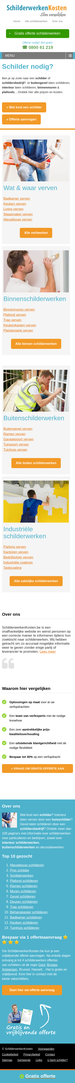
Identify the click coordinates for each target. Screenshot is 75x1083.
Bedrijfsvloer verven (18, 557)
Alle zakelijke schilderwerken (36, 581)
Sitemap (7, 1060)
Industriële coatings (18, 562)
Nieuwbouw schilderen (27, 865)
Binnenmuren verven (19, 309)
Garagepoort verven (18, 439)
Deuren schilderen (24, 902)
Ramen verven (14, 434)
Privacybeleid (31, 1054)
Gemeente (23, 1060)
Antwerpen (9, 969)
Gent (41, 965)
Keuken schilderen (24, 923)
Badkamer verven (16, 198)
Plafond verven (14, 315)
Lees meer (48, 651)
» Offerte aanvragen (21, 119)
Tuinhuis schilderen (24, 928)
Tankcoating (12, 568)
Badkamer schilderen (26, 917)
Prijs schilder (19, 870)
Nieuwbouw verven (17, 219)
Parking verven (14, 547)
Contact (50, 1054)
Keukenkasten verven (19, 325)
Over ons (57, 21)
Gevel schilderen (22, 896)
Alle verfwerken (36, 232)
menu (10, 55)
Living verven (13, 209)
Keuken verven (14, 204)
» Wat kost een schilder (24, 107)
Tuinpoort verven (16, 444)
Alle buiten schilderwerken (36, 463)
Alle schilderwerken (36, 21)
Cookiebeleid (10, 1054)
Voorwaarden (46, 1048)
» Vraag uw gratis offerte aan (37, 768)
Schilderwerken (21, 875)
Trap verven (12, 320)
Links (39, 1060)
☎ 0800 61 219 (37, 47)
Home (16, 21)
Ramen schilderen (23, 886)
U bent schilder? (57, 1060)
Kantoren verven (15, 552)
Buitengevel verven (17, 429)
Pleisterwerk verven (18, 330)
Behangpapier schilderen (29, 912)
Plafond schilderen (24, 881)
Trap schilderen (21, 907)
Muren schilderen (23, 891)
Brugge (52, 965)
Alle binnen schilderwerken (36, 343)
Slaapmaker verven (18, 214)
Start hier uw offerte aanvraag (32, 990)
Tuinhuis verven (15, 450)
